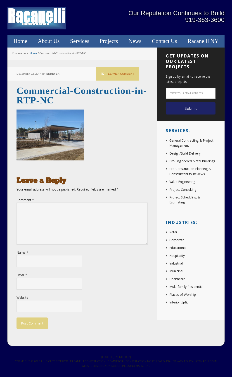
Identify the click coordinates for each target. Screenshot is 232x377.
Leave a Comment (121, 73)
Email (22, 275)
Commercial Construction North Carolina (139, 361)
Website (22, 297)
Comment (25, 200)
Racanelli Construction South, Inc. (36, 18)
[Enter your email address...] (190, 93)
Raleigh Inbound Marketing (131, 366)
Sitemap (200, 361)
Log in (212, 361)
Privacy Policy (183, 361)
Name (22, 252)
